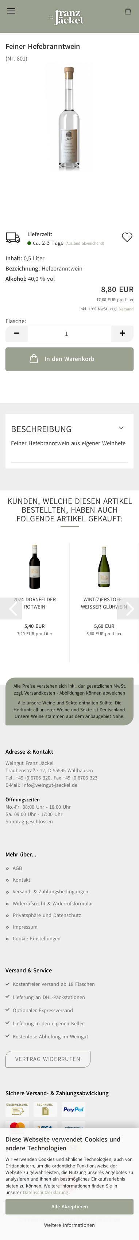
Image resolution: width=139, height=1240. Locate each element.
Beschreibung (41, 429)
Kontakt (21, 879)
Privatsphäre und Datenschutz (47, 915)
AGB (17, 868)
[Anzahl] (69, 334)
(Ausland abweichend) (84, 243)
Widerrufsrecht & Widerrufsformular (53, 903)
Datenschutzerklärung (45, 1192)
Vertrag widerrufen (48, 1059)
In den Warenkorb (61, 358)
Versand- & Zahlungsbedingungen (50, 891)
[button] (16, 334)
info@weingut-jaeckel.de (49, 785)
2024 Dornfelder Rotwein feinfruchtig (34, 603)
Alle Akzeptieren (69, 1206)
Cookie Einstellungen (37, 938)
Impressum (25, 927)
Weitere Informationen (69, 1225)
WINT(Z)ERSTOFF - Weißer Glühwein (104, 603)
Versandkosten (39, 693)
